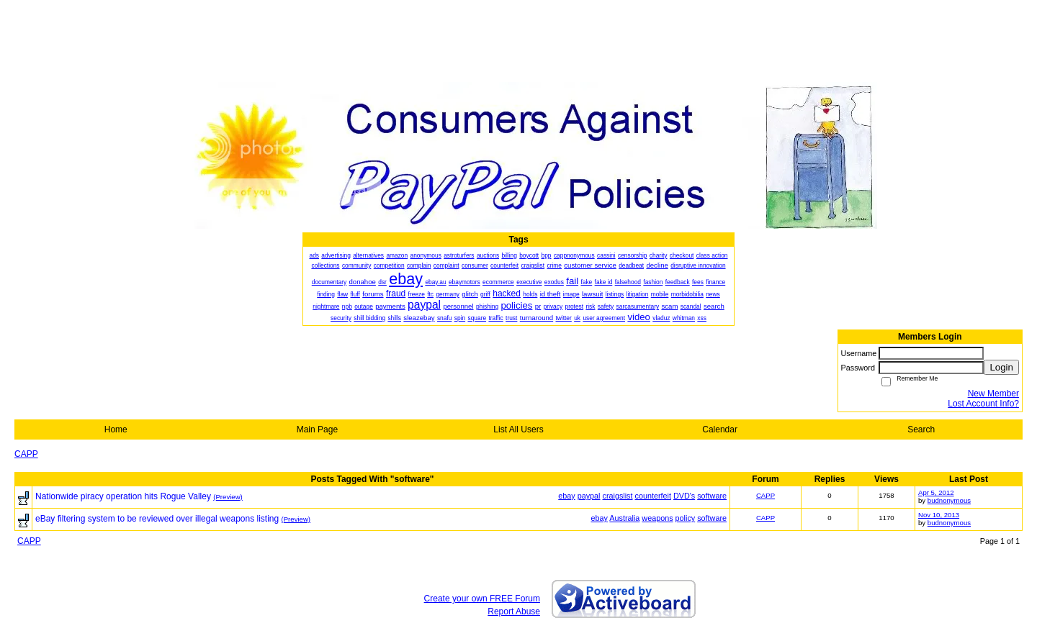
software (712, 495)
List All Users (518, 429)
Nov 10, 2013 (938, 515)
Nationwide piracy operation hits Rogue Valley (123, 496)
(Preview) (228, 497)
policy (685, 518)
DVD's (684, 495)
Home (115, 429)
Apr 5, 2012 (936, 492)
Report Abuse (514, 611)
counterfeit (653, 495)
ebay (566, 495)
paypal (589, 495)
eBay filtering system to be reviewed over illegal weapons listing (157, 519)
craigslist (618, 495)
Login (1001, 367)
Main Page (317, 429)
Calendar (719, 429)
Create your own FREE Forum (482, 599)
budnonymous (949, 500)
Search (921, 429)
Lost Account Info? (983, 404)
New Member (993, 393)
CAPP (26, 454)
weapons (657, 518)
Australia (624, 518)
